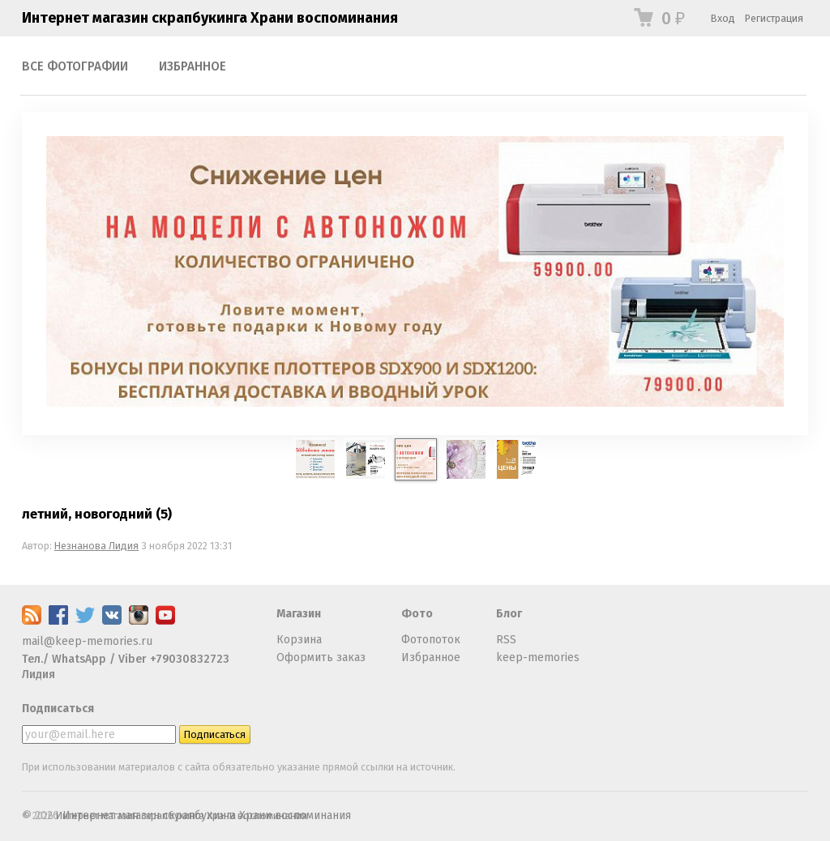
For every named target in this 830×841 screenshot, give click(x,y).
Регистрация (774, 18)
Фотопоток (430, 640)
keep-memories (538, 657)
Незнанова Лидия (96, 546)
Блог (509, 614)
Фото (417, 614)
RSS (506, 640)
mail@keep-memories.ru (87, 641)
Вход (723, 18)
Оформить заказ (321, 657)
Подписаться (58, 708)
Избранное (192, 66)
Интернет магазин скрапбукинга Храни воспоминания (210, 18)
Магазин (298, 614)
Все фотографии (75, 66)
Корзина (299, 640)
